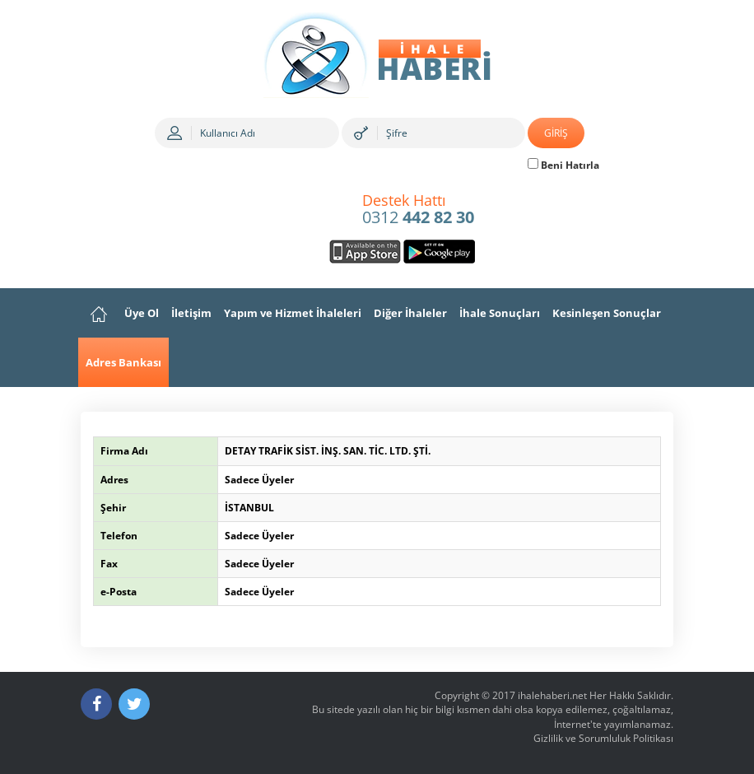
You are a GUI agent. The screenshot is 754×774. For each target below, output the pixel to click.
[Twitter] (134, 704)
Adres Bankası (123, 362)
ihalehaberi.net (552, 695)
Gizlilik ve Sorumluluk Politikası (603, 738)
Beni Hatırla (563, 165)
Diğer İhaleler (410, 312)
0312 (418, 210)
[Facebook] (96, 704)
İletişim (191, 312)
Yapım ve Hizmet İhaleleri (292, 312)
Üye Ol (141, 312)
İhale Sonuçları (499, 312)
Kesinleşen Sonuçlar (606, 312)
